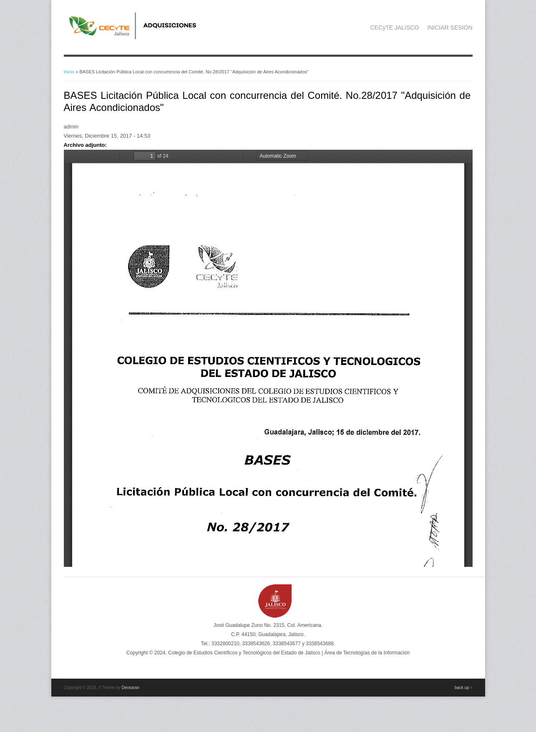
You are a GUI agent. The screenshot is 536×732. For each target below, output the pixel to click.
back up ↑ (464, 687)
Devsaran (130, 687)
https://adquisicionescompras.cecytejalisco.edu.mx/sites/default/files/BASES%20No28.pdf (268, 358)
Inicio (69, 71)
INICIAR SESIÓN (449, 27)
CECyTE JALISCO (394, 27)
